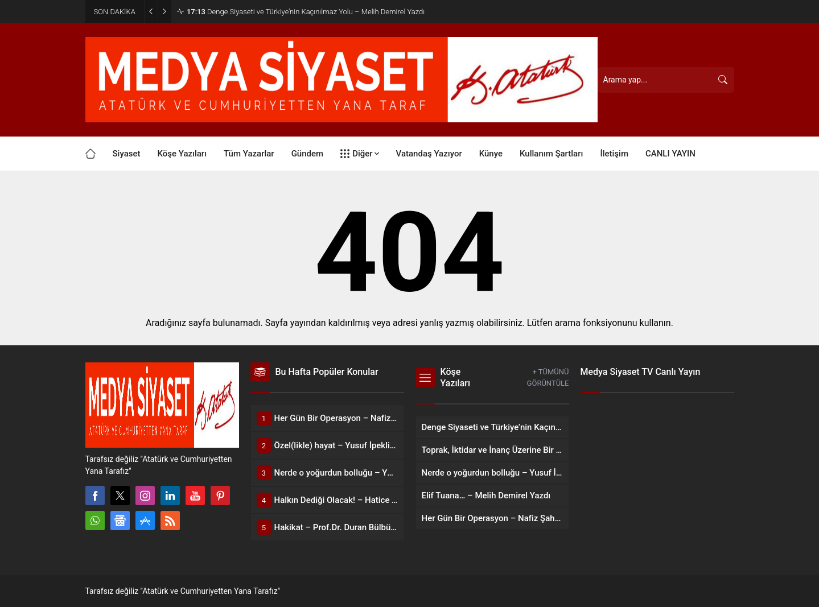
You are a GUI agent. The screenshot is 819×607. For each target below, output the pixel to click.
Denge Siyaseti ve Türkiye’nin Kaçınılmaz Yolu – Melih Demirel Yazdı (306, 11)
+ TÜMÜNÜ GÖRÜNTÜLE (548, 377)
